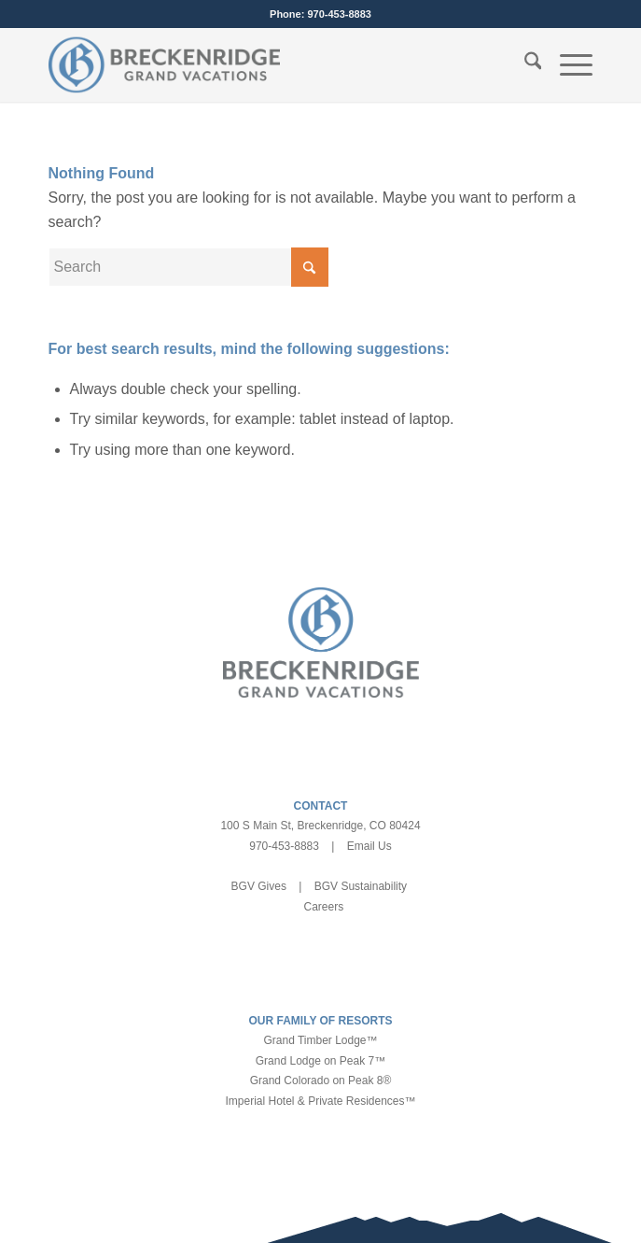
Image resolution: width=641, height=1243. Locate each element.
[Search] (524, 64)
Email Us (369, 846)
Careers (323, 906)
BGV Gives (258, 886)
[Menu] (566, 64)
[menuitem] (524, 64)
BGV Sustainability (360, 886)
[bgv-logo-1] (266, 64)
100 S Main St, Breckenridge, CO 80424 (320, 825)
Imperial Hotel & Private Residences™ (320, 1101)
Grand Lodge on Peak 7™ (320, 1060)
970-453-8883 (339, 14)
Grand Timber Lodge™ (320, 1040)
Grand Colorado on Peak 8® (321, 1080)
